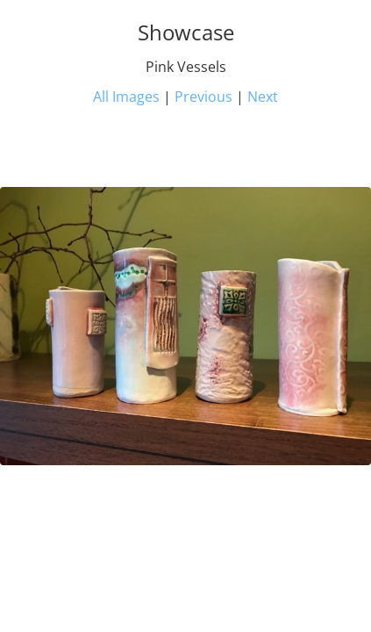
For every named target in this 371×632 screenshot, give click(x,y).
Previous (203, 96)
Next (262, 96)
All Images (126, 96)
